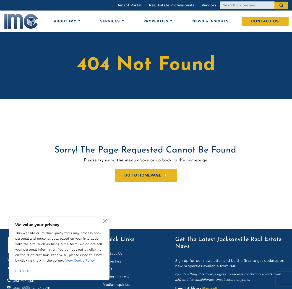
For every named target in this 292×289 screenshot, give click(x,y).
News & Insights (210, 21)
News (107, 269)
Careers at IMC (116, 277)
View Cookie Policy (80, 260)
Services (112, 21)
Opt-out (22, 271)
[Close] (104, 221)
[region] (59, 248)
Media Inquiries (116, 284)
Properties (158, 21)
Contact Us (265, 21)
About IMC (67, 21)
